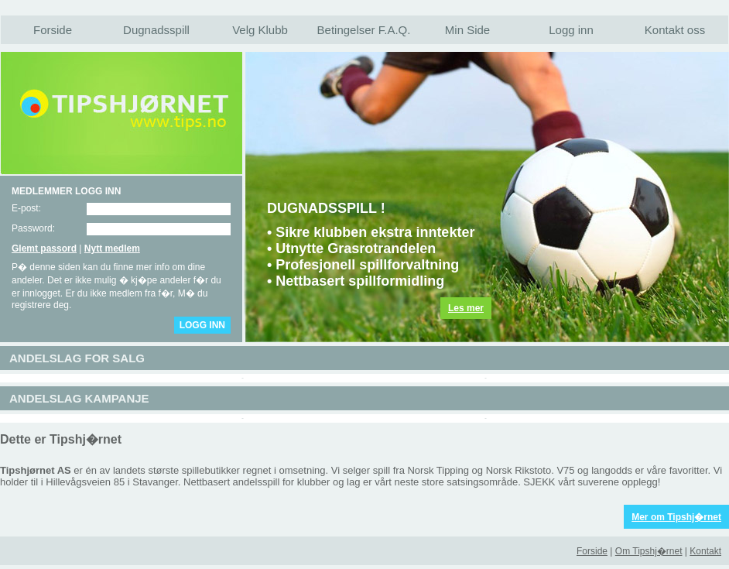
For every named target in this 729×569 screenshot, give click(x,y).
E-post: (26, 208)
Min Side (467, 29)
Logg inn (571, 29)
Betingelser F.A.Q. (364, 29)
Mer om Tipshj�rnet (676, 517)
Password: (33, 228)
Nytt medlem (112, 248)
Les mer (466, 308)
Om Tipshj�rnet (649, 551)
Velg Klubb (260, 29)
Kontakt (705, 551)
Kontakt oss (675, 29)
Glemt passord (44, 248)
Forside (52, 29)
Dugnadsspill (156, 29)
